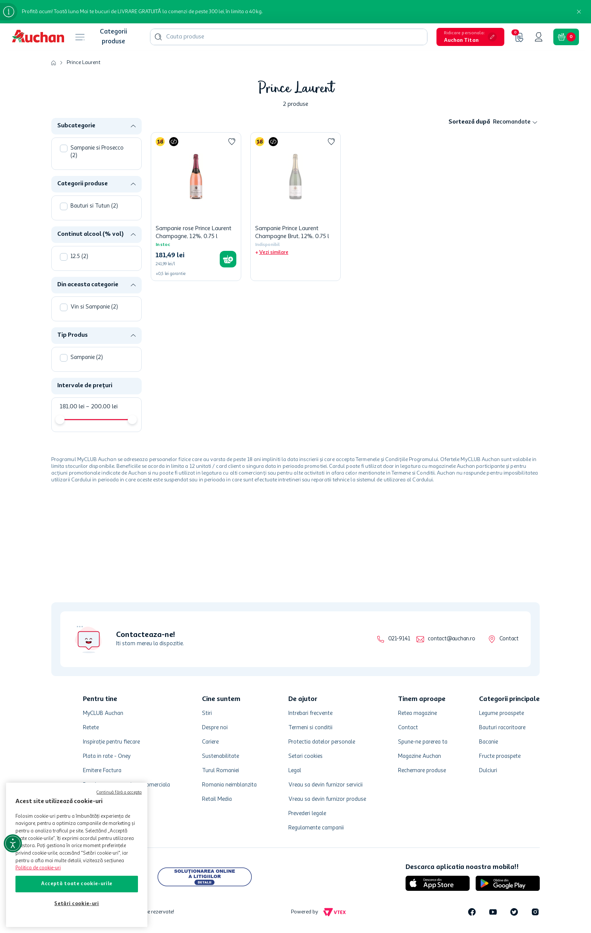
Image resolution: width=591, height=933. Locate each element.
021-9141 (399, 639)
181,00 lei (72, 407)
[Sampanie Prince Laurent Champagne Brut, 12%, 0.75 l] (295, 207)
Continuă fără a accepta (119, 793)
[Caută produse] (158, 37)
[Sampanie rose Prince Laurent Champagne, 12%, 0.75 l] (196, 207)
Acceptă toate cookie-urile (76, 883)
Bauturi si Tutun (94, 206)
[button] (470, 37)
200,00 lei (102, 407)
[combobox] (288, 37)
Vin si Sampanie (94, 307)
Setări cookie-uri (76, 903)
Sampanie (86, 357)
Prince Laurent (83, 62)
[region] (76, 855)
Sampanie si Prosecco (97, 152)
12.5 (79, 257)
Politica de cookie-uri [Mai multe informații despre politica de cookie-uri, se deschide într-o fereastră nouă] (38, 868)
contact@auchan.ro (451, 639)
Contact (509, 639)
